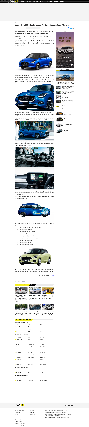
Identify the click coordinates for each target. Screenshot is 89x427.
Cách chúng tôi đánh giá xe (20, 423)
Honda (29, 324)
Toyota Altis (18, 342)
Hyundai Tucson (19, 364)
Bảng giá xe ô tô (32, 414)
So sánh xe (55, 1)
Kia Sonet (29, 362)
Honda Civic (18, 337)
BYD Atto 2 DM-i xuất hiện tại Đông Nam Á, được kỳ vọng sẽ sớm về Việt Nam (34, 313)
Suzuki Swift (23, 281)
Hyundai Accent (31, 344)
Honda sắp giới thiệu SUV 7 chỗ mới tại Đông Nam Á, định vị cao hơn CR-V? (48, 313)
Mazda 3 (29, 337)
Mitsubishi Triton (19, 380)
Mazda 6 (41, 339)
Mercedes (18, 329)
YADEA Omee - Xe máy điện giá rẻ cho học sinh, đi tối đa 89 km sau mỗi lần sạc (21, 313)
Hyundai (41, 326)
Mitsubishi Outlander (43, 364)
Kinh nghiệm (61, 1)
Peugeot (29, 329)
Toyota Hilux (42, 378)
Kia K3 (17, 346)
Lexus (41, 329)
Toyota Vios (42, 337)
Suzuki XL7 (30, 372)
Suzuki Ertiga (18, 372)
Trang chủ (17, 22)
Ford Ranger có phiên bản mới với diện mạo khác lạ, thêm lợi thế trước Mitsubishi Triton (67, 101)
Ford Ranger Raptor (43, 380)
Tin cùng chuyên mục (22, 285)
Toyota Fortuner (31, 357)
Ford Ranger (18, 378)
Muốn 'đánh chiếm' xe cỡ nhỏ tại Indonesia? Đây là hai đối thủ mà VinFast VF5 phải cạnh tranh (68, 87)
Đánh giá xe (38, 1)
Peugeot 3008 (30, 364)
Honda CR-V (18, 352)
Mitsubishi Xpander (19, 370)
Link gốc (52, 275)
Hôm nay (32, 284)
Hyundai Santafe (31, 354)
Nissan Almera (19, 339)
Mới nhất (58, 108)
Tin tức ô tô (32, 412)
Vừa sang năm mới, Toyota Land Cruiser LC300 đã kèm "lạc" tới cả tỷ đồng (68, 92)
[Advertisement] (44, 11)
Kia (16, 331)
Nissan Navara (30, 380)
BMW (41, 331)
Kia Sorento (18, 362)
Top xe (33, 1)
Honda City (42, 344)
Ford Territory (18, 354)
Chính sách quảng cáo (19, 419)
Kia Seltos (41, 362)
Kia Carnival (42, 372)
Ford (29, 331)
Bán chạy (64, 108)
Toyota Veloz (42, 370)
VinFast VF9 (42, 359)
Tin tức (23, 1)
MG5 (29, 339)
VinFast (41, 324)
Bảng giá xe (45, 1)
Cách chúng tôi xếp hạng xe (20, 425)
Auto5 (35, 279)
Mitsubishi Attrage (43, 346)
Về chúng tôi (17, 412)
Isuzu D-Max (30, 378)
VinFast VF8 (42, 354)
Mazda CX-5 (30, 352)
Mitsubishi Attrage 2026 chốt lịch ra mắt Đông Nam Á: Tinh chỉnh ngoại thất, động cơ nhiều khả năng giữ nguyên (21, 298)
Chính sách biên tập (18, 421)
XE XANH (28, 1)
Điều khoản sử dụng (18, 416)
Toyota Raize (18, 359)
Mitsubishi (18, 326)
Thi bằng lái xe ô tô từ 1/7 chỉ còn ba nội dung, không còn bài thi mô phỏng (48, 297)
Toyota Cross (42, 352)
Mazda (29, 326)
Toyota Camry (30, 342)
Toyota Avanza (30, 370)
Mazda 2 (41, 342)
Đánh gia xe (32, 416)
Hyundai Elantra (31, 346)
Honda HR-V (30, 359)
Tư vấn (50, 1)
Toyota (17, 324)
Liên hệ (16, 414)
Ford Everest (18, 357)
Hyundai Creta (42, 357)
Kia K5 (17, 344)
